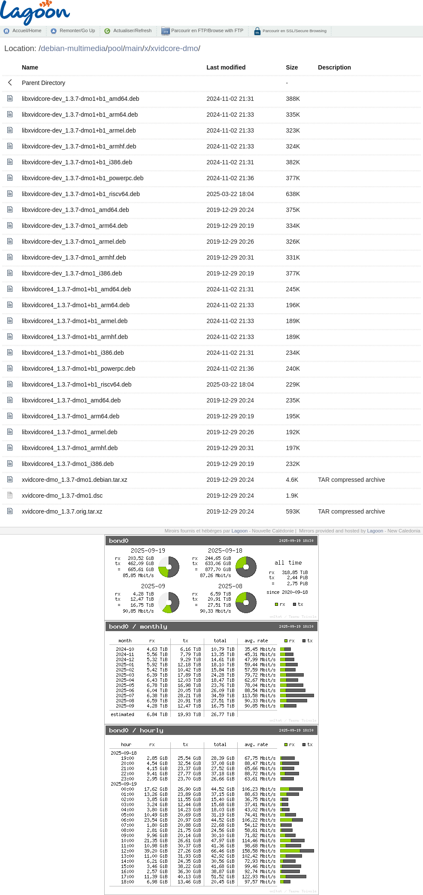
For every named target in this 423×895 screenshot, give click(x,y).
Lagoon (240, 530)
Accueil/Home (26, 30)
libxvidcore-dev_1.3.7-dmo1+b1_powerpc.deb (83, 178)
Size (292, 67)
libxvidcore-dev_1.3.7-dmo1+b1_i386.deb (77, 162)
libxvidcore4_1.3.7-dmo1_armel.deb (70, 432)
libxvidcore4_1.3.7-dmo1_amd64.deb (71, 400)
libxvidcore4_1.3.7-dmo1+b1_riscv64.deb (77, 384)
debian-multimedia (73, 48)
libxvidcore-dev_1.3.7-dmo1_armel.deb (74, 241)
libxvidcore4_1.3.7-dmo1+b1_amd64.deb (76, 289)
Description (334, 67)
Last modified (226, 67)
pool (115, 48)
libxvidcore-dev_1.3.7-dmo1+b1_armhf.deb (79, 146)
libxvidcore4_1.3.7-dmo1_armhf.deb (70, 447)
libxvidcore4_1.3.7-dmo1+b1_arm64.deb (76, 305)
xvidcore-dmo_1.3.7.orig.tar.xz (62, 511)
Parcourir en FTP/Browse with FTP (206, 30)
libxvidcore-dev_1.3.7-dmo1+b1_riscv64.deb (81, 193)
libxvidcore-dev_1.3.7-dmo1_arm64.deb (75, 225)
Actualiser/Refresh (132, 30)
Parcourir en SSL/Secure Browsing (294, 30)
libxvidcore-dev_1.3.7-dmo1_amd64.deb (75, 209)
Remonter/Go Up (77, 30)
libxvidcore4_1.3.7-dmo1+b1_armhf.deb (75, 336)
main (133, 48)
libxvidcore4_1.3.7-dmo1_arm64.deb (70, 416)
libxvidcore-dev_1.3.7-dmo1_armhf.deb (74, 257)
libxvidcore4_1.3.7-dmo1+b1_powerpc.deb (78, 368)
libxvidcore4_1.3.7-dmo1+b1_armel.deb (74, 320)
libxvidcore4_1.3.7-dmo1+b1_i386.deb (73, 352)
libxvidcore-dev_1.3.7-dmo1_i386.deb (72, 273)
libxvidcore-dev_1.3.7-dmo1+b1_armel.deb (79, 130)
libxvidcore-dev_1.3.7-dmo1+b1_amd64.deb (80, 98)
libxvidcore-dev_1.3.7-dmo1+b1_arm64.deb (80, 114)
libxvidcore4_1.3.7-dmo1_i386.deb (68, 463)
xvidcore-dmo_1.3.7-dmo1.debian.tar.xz (74, 479)
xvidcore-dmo (174, 48)
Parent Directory (43, 82)
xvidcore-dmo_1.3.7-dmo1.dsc (62, 495)
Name (30, 67)
